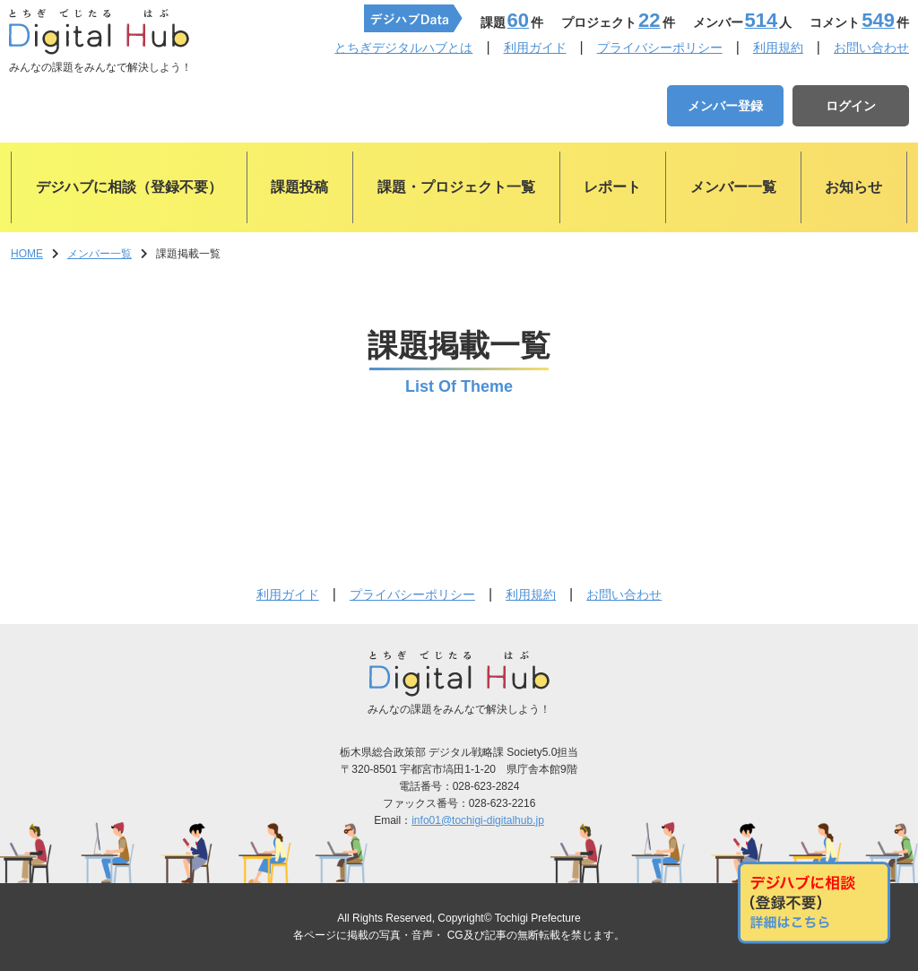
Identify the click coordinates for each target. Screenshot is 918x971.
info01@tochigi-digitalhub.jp (477, 820)
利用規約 (778, 47)
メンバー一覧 (99, 253)
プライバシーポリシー (660, 47)
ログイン (851, 106)
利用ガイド (535, 47)
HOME (27, 253)
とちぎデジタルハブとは (403, 47)
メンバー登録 (725, 106)
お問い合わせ (871, 47)
